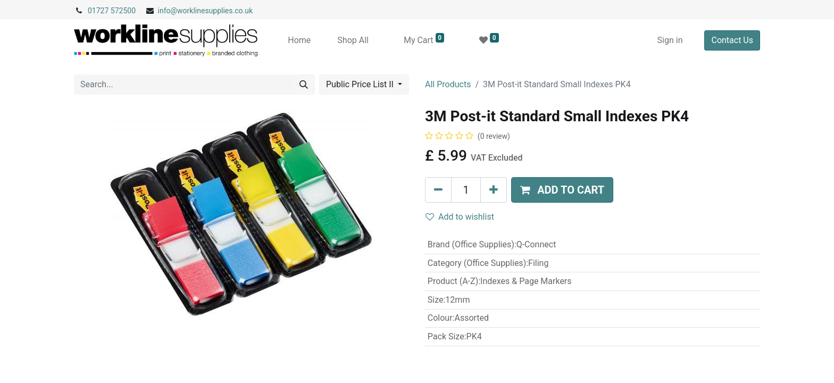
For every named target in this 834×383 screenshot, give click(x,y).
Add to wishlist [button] (460, 217)
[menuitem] (299, 40)
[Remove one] (438, 190)
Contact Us (732, 40)
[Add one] (493, 190)
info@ (168, 10)
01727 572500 (112, 10)
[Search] (304, 84)
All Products (448, 84)
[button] (562, 190)
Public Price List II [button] (361, 84)
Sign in (670, 40)
